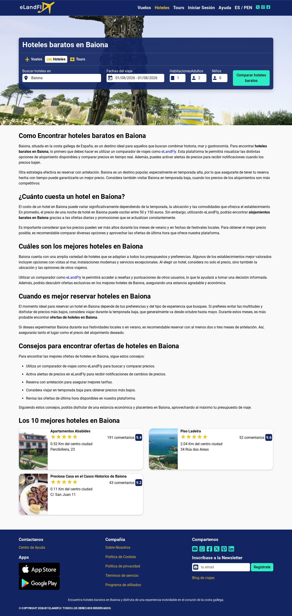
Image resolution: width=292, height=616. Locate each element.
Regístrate (262, 567)
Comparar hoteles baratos (251, 78)
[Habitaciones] (179, 78)
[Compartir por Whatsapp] (202, 552)
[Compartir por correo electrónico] (195, 552)
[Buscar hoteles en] (65, 78)
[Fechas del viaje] (138, 78)
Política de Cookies (120, 557)
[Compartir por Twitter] (216, 552)
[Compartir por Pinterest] (224, 552)
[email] (224, 567)
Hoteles (162, 7)
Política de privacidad (122, 566)
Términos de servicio (121, 575)
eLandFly (169, 151)
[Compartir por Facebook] (209, 552)
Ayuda (225, 7)
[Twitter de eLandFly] (258, 7)
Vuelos (144, 7)
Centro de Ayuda (32, 547)
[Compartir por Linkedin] (231, 552)
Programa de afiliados (123, 585)
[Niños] (221, 78)
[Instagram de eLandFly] (263, 7)
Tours (178, 7)
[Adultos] (201, 78)
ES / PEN (243, 7)
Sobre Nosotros (117, 547)
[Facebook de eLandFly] (268, 7)
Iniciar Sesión (201, 7)
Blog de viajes (203, 578)
